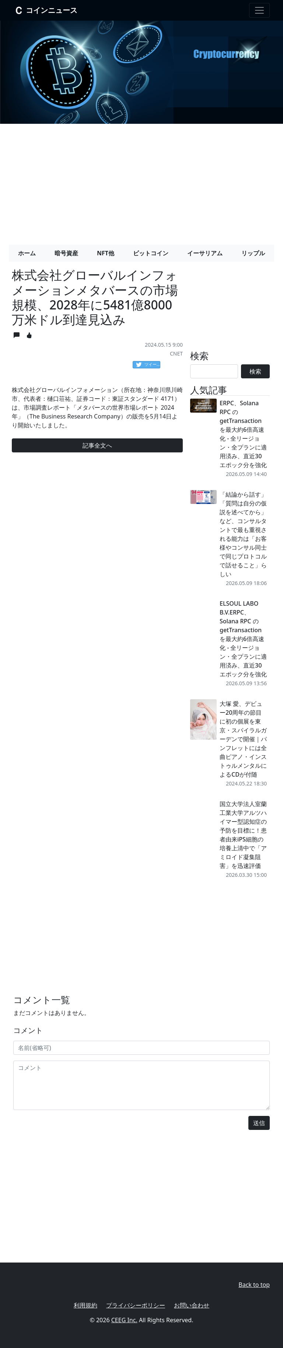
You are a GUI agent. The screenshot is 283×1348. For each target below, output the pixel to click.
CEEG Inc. (124, 1320)
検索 (255, 371)
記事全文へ (97, 445)
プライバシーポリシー (135, 1305)
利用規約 (85, 1305)
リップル (253, 253)
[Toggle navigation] (259, 10)
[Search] (214, 371)
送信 (259, 1123)
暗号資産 (66, 253)
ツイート (148, 364)
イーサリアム (205, 253)
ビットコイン (150, 253)
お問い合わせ (191, 1305)
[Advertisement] (141, 181)
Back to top (254, 1285)
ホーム (27, 253)
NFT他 (105, 253)
